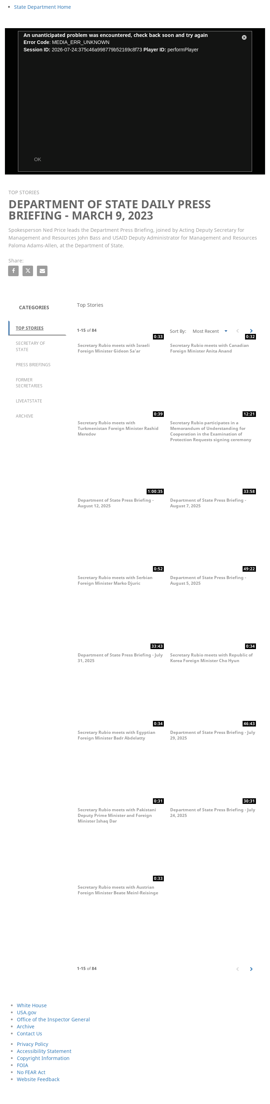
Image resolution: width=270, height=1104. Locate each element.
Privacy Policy (32, 1044)
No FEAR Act (31, 1072)
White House (32, 1005)
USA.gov (26, 1012)
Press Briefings (33, 365)
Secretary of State (30, 346)
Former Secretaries (29, 383)
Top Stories (30, 328)
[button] (244, 38)
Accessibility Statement (44, 1051)
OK (37, 159)
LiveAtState (29, 401)
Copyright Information (43, 1058)
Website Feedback (38, 1079)
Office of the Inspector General (53, 1019)
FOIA (22, 1065)
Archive (24, 416)
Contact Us (29, 1033)
